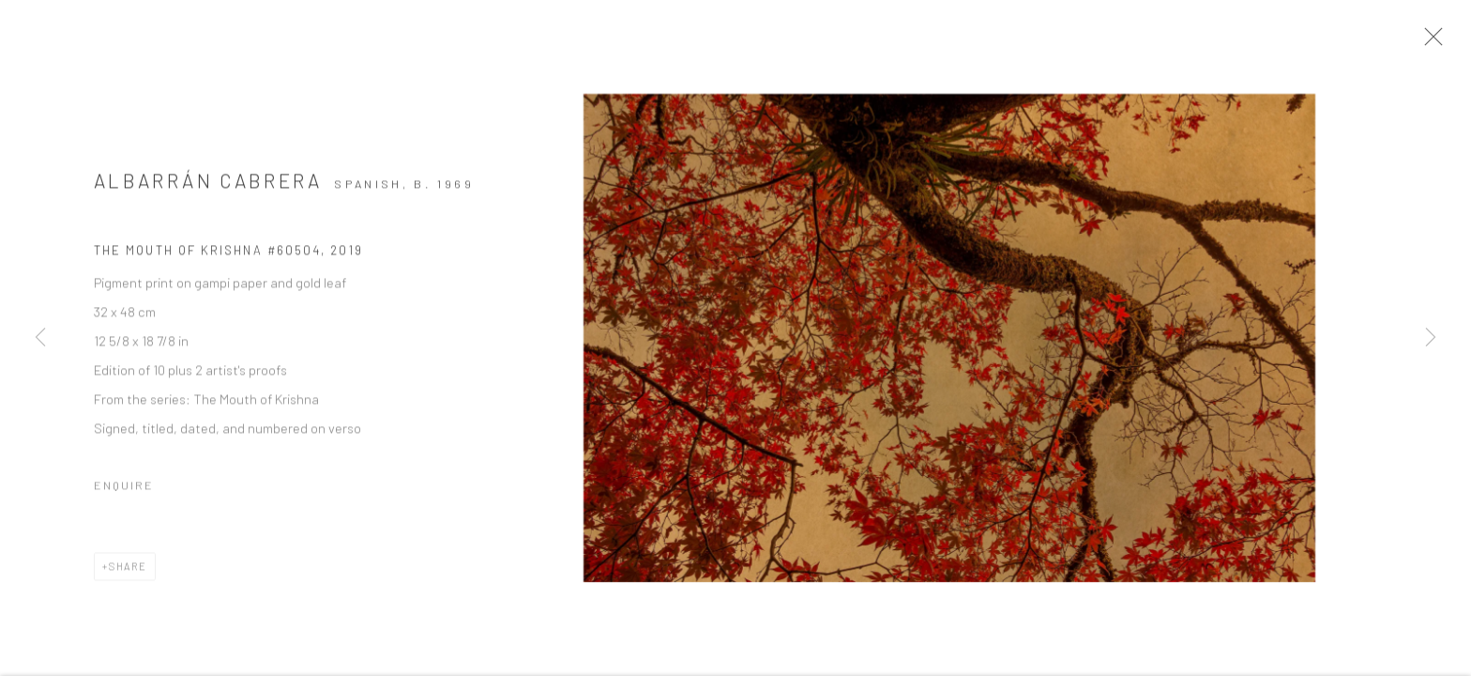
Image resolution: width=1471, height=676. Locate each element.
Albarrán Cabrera (208, 186)
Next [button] (1430, 338)
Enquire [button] (124, 491)
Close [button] (1439, 42)
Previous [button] (40, 338)
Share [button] (128, 572)
